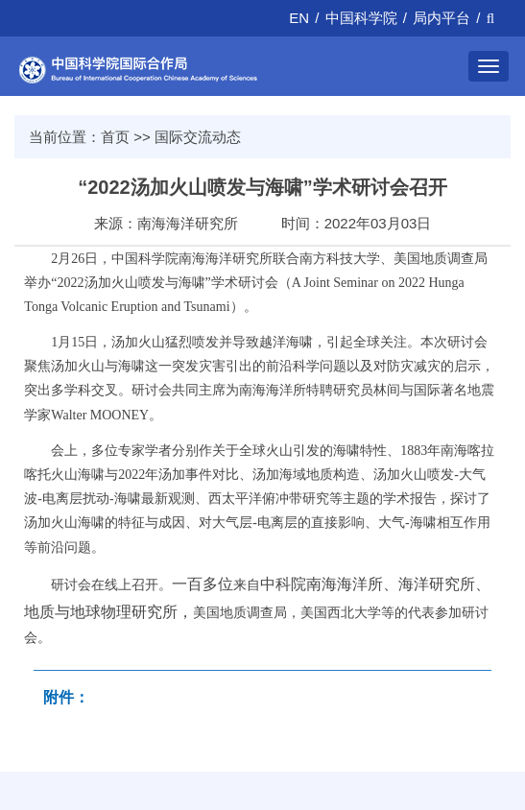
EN (299, 18)
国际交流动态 (198, 137)
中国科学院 (361, 18)
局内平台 (441, 18)
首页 (115, 137)
